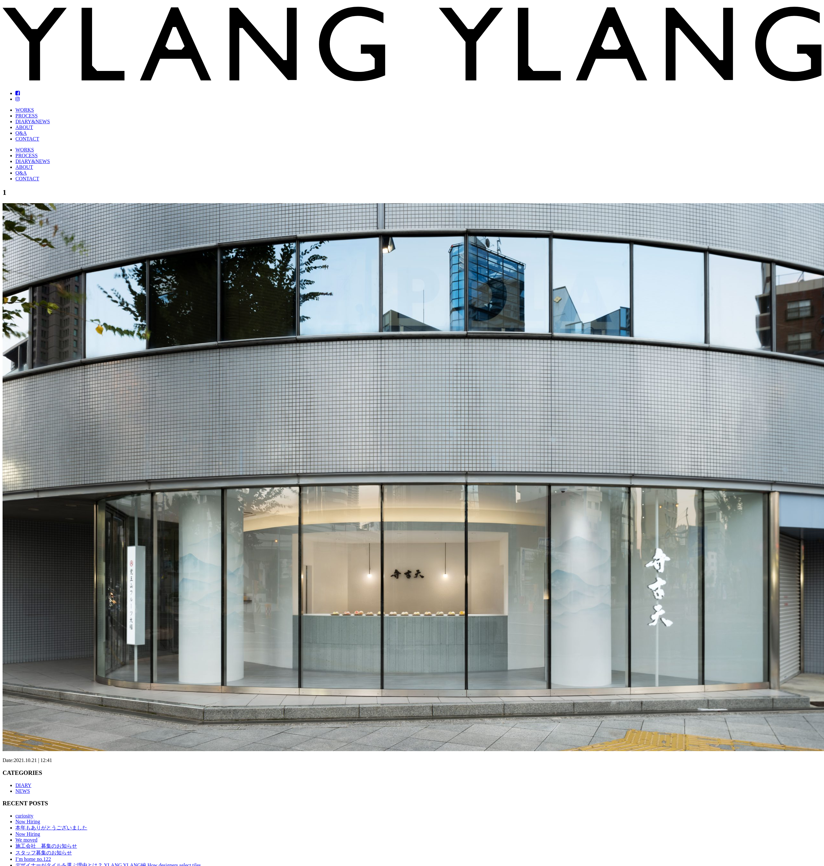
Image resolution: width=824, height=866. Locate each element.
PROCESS (26, 115)
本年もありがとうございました (51, 827)
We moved (26, 840)
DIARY (23, 785)
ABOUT (24, 127)
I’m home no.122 (33, 859)
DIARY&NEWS (32, 121)
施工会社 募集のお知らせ (46, 846)
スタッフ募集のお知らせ (43, 852)
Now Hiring (27, 821)
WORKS (24, 110)
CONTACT (27, 139)
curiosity (24, 815)
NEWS (22, 791)
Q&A (21, 133)
